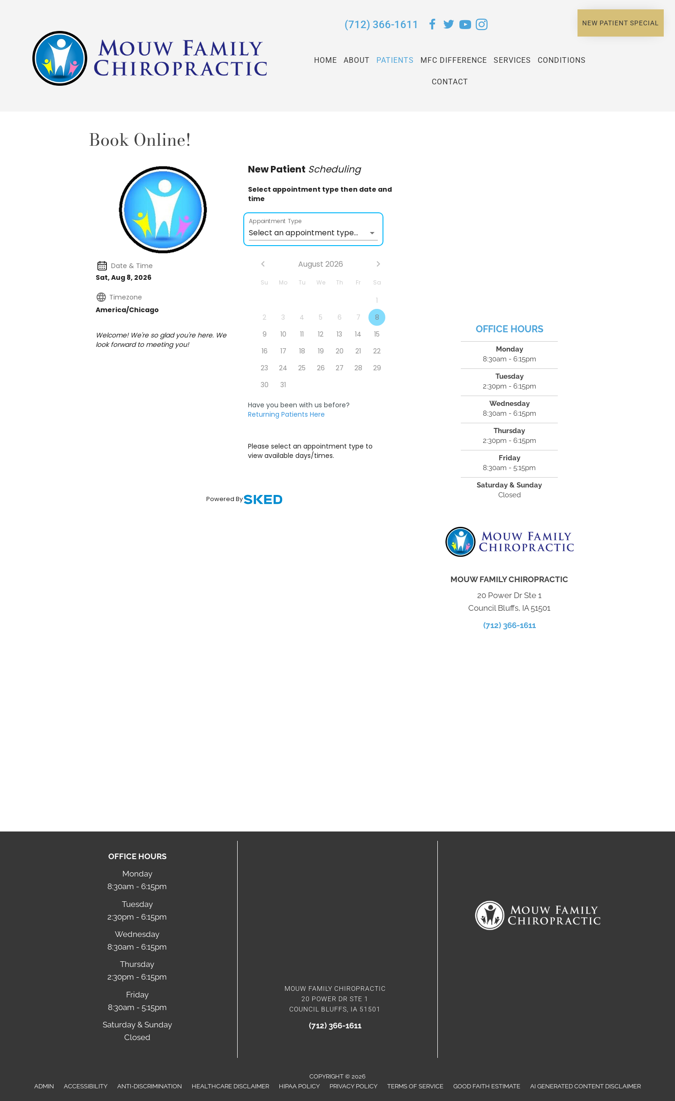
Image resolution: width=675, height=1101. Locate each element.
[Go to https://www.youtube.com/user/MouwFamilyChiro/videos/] (465, 26)
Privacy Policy (353, 1086)
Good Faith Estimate (486, 1086)
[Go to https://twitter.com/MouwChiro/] (449, 26)
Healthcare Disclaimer (230, 1086)
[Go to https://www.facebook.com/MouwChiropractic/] (432, 26)
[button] (621, 23)
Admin (44, 1086)
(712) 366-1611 (382, 24)
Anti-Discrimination (149, 1086)
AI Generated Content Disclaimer (585, 1086)
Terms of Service (415, 1086)
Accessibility (85, 1086)
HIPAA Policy (299, 1086)
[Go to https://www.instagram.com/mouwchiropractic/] (482, 26)
